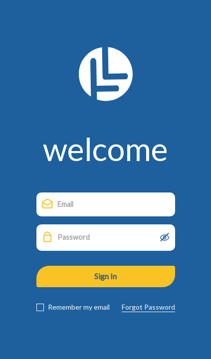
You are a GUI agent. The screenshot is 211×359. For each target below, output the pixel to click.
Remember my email (78, 307)
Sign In (105, 276)
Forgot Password (148, 307)
